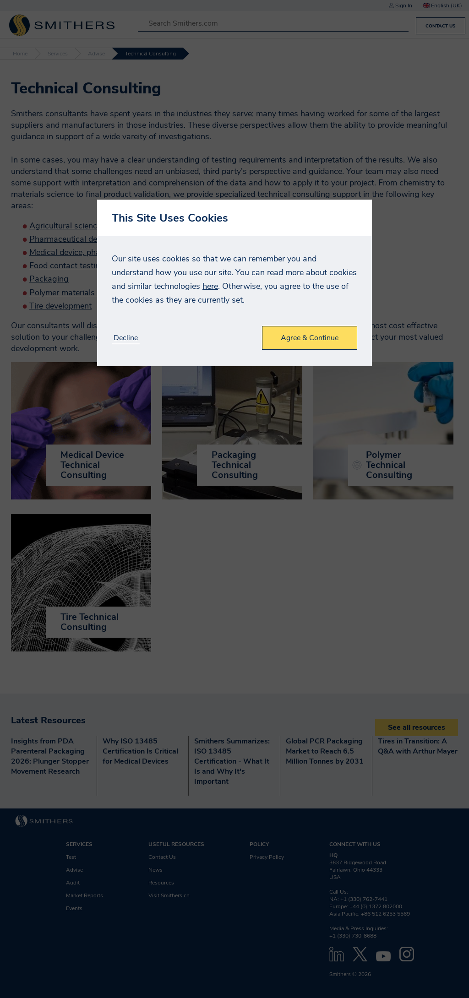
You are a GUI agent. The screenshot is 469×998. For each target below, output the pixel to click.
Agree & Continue (309, 338)
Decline (126, 338)
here (210, 286)
